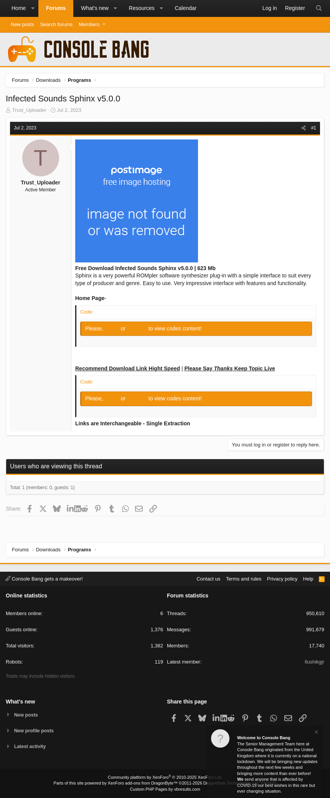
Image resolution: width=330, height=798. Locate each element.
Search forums (56, 24)
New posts (22, 24)
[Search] (319, 8)
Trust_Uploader (29, 110)
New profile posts (35, 730)
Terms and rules (243, 578)
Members (89, 24)
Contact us (208, 578)
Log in (113, 328)
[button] (32, 8)
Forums (56, 8)
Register (137, 328)
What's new (95, 8)
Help (308, 578)
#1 (313, 128)
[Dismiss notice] (316, 733)
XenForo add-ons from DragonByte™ (143, 783)
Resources (142, 8)
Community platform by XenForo (165, 777)
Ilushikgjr (314, 661)
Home (19, 8)
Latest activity (31, 747)
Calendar (185, 8)
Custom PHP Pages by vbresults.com (165, 789)
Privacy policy (282, 578)
